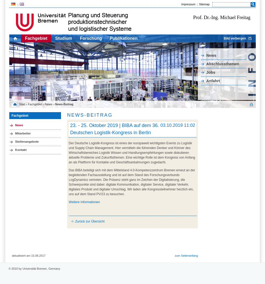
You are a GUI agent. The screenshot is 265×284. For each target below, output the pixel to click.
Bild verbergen (235, 38)
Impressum (188, 4)
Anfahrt (213, 81)
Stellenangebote (27, 141)
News (211, 55)
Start (22, 104)
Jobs (210, 72)
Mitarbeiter (23, 133)
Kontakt (21, 149)
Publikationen (124, 38)
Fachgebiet (36, 38)
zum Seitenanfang (186, 255)
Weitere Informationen (84, 202)
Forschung (91, 38)
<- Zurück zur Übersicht (88, 221)
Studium (63, 38)
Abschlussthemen (222, 64)
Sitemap (204, 4)
